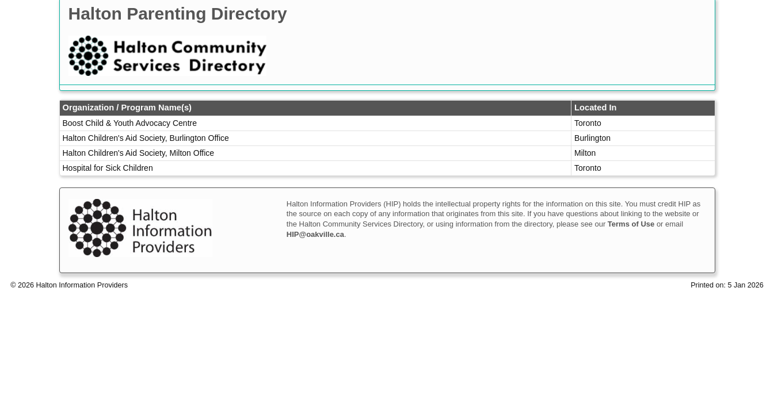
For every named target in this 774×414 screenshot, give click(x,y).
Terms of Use (631, 224)
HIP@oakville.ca (315, 234)
